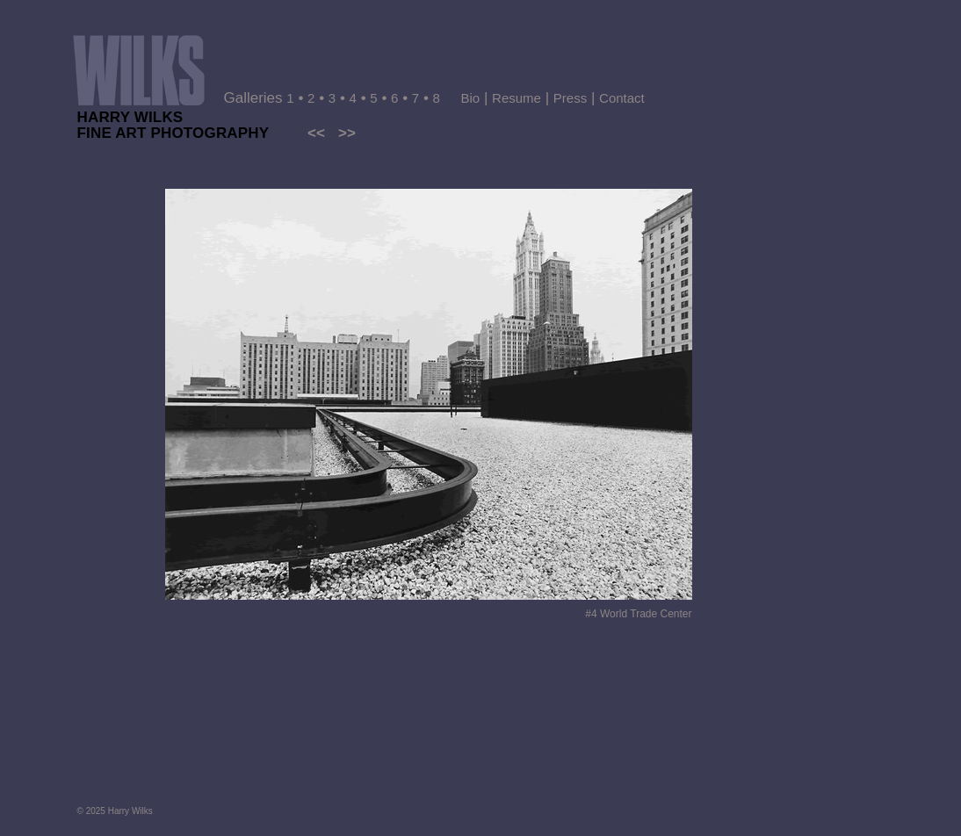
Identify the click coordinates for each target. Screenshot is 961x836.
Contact (622, 97)
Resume (516, 97)
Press (570, 97)
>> (347, 133)
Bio (470, 97)
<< (316, 133)
